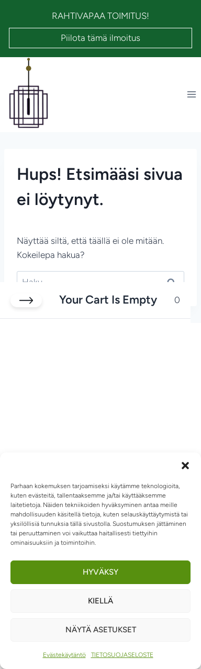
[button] (185, 465)
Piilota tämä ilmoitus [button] (100, 38)
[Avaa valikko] (191, 95)
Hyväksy (100, 572)
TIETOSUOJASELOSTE (122, 655)
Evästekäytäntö (64, 655)
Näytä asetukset (100, 629)
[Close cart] (26, 300)
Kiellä (100, 601)
